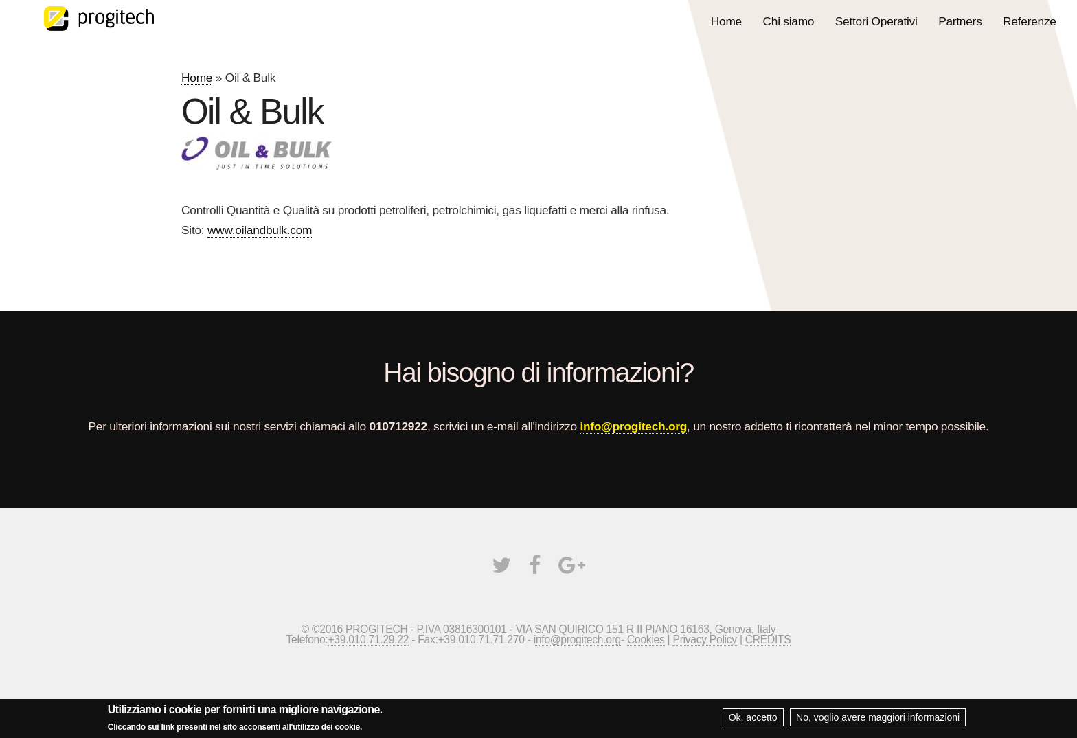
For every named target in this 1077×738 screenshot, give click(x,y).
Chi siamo (789, 21)
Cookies (646, 639)
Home (726, 21)
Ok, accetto (753, 720)
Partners (960, 21)
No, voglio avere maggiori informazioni (878, 720)
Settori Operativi (876, 21)
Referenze (1029, 21)
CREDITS (768, 639)
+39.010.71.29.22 (368, 639)
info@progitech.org (633, 426)
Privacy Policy (704, 639)
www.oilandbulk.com (259, 230)
